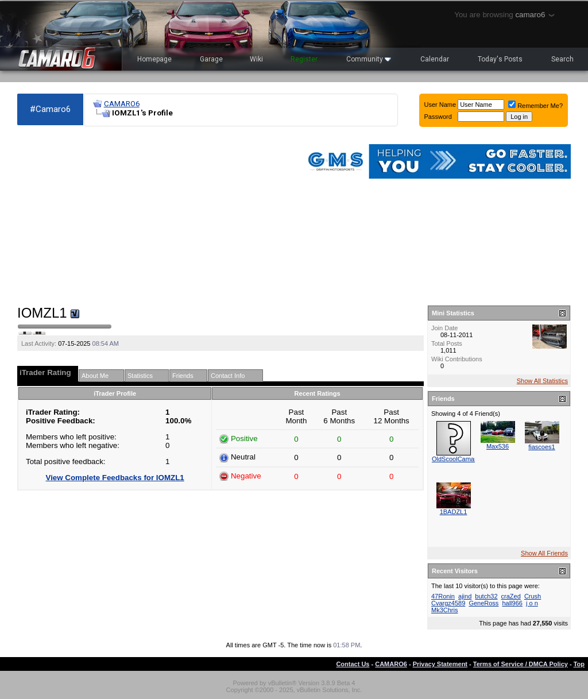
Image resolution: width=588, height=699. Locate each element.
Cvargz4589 (448, 603)
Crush (532, 596)
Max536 (497, 446)
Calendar (434, 59)
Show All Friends (544, 553)
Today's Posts (500, 59)
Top (579, 664)
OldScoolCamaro (456, 458)
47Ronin (443, 596)
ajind (464, 596)
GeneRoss (483, 603)
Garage (211, 59)
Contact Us (352, 664)
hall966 (512, 603)
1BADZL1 (453, 511)
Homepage (154, 59)
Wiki (256, 59)
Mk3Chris (444, 610)
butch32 (486, 596)
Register (304, 59)
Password (438, 116)
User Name (440, 104)
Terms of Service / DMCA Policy (520, 664)
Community (368, 59)
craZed (511, 596)
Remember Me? (535, 105)
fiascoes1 (541, 446)
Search (562, 59)
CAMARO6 (122, 103)
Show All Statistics (542, 380)
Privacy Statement (440, 664)
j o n (532, 603)
